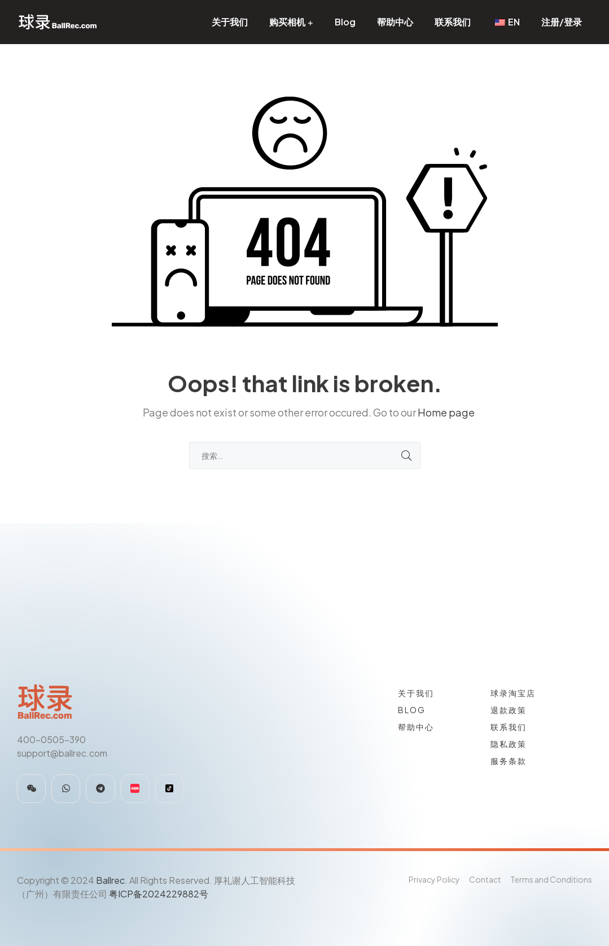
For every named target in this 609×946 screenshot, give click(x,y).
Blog (345, 22)
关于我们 (230, 22)
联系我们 (453, 22)
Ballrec (110, 880)
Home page (446, 412)
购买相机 (287, 22)
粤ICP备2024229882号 (158, 894)
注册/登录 (561, 22)
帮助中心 (395, 22)
